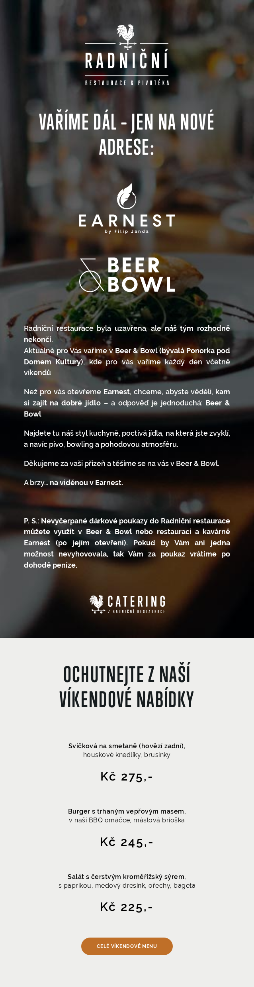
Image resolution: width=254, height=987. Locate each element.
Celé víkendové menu (127, 946)
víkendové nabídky (127, 699)
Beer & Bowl (136, 350)
